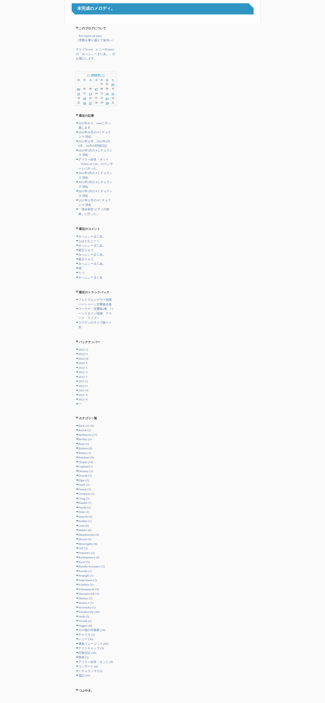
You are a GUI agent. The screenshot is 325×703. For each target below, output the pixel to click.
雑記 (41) (84, 675)
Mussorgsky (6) (88, 544)
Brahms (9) (85, 448)
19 (84, 98)
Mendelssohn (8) (88, 534)
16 (106, 94)
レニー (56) (85, 639)
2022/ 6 (82, 363)
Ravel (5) (84, 562)
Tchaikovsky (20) (89, 612)
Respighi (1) (86, 575)
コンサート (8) (88, 666)
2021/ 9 (82, 395)
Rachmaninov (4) (89, 557)
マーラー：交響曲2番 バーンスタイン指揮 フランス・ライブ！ (95, 313)
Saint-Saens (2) (87, 580)
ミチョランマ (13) (90, 671)
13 (90, 94)
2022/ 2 (82, 377)
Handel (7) (84, 503)
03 (112, 84)
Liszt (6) (83, 525)
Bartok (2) (84, 430)
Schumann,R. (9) (88, 589)
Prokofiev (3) (86, 553)
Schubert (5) (86, 584)
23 (106, 98)
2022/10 (83, 358)
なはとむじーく (89, 241)
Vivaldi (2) (85, 621)
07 (96, 89)
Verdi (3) (83, 616)
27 (90, 103)
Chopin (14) (85, 462)
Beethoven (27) (87, 435)
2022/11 (83, 354)
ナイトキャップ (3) (91, 648)
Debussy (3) (85, 471)
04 (78, 89)
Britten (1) (84, 453)
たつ (81, 272)
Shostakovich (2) (88, 593)
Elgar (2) (83, 480)
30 (106, 103)
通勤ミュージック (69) (93, 643)
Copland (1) (85, 466)
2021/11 (83, 386)
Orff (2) (83, 548)
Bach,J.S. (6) (86, 425)
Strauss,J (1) (85, 602)
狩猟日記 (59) (87, 653)
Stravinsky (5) (87, 607)
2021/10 (83, 390)
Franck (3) (84, 489)
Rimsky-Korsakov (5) (91, 566)
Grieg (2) (84, 498)
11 (78, 94)
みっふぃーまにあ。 (92, 236)
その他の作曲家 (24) (91, 630)
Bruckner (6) (86, 457)
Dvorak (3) (85, 475)
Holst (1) (83, 512)
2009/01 (96, 75)
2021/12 (83, 381)
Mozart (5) (84, 539)
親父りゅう (86, 250)
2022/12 (83, 349)
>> (103, 75)
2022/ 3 (82, 372)
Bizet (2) (83, 444)
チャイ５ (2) (86, 634)
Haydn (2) (84, 507)
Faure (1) (84, 484)
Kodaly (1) (85, 521)
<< (88, 75)
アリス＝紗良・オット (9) (95, 662)
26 (84, 103)
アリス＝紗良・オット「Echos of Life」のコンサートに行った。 (95, 164)
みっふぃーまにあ (90, 277)
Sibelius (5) (85, 598)
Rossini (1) (85, 571)
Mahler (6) (84, 530)
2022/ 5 (82, 367)
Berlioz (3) (85, 439)
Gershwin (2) (86, 493)
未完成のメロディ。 (96, 8)
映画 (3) (83, 657)
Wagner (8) (85, 625)
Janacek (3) (85, 516)
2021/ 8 (82, 399)
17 (112, 94)
